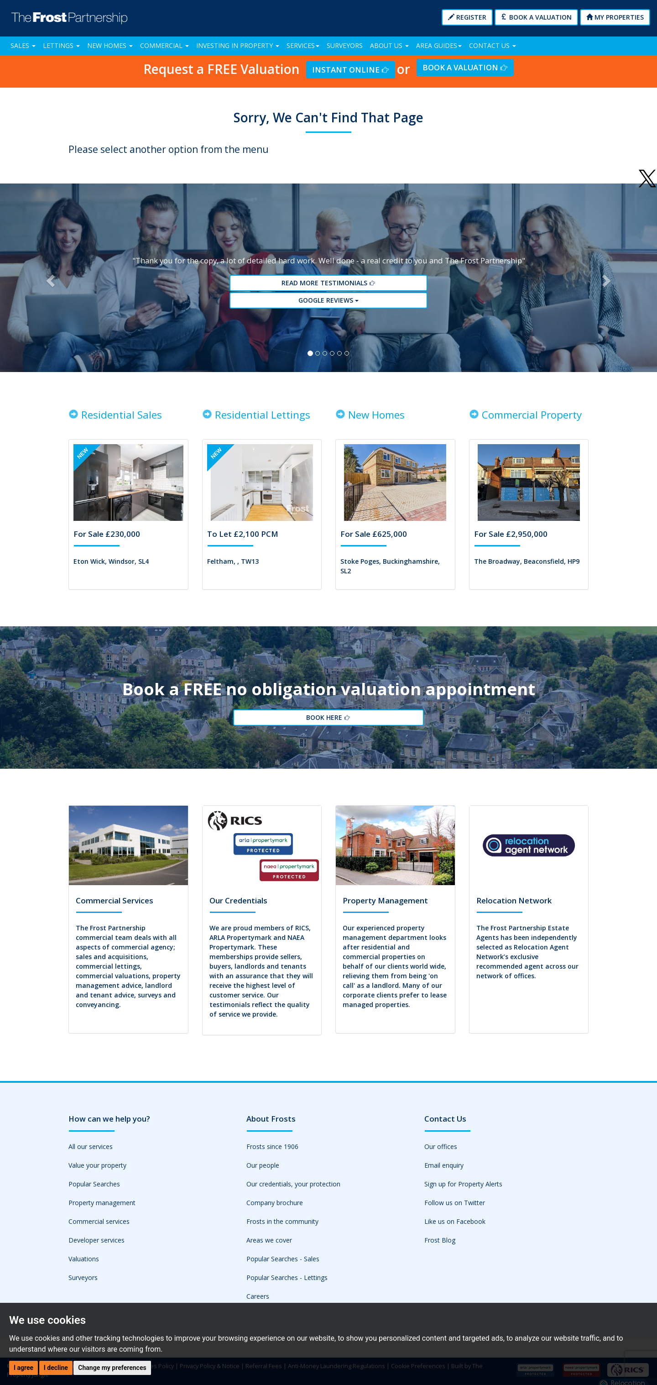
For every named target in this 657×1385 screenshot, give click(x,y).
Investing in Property (237, 45)
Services (303, 45)
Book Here (328, 731)
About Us (389, 45)
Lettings (61, 45)
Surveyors (345, 45)
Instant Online (350, 69)
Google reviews (328, 305)
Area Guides (439, 45)
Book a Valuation (536, 17)
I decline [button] (56, 1367)
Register (467, 17)
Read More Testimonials (328, 288)
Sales (23, 45)
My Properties (615, 17)
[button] (49, 283)
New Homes (110, 45)
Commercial (164, 45)
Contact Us (492, 45)
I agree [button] (23, 1367)
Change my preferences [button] (112, 1367)
